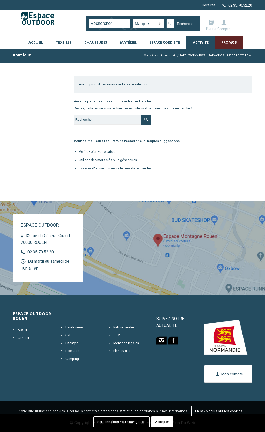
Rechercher (186, 24)
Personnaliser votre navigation (121, 422)
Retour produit (124, 327)
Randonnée (74, 327)
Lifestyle (71, 343)
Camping (72, 359)
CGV (116, 335)
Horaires (209, 5)
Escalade (72, 351)
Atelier (22, 330)
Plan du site (121, 351)
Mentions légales (126, 343)
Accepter (162, 422)
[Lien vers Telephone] (237, 5)
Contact (23, 338)
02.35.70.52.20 (40, 251)
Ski (67, 335)
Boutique (22, 55)
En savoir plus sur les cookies (218, 411)
